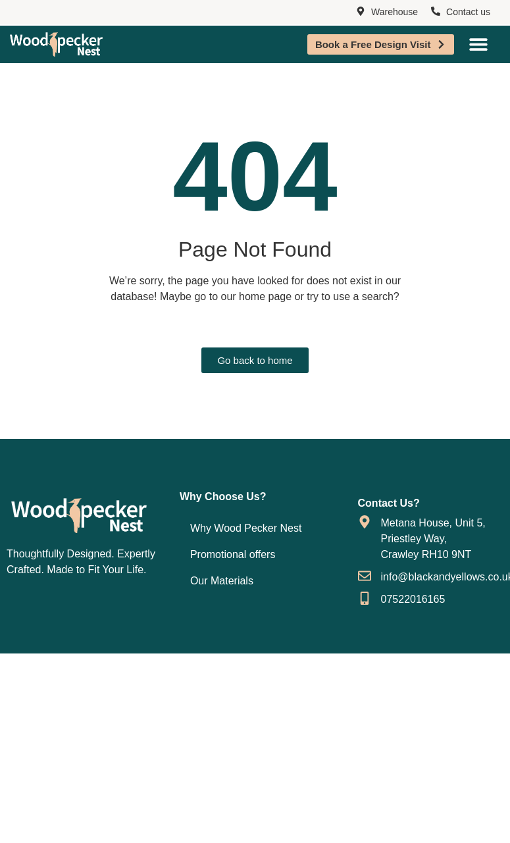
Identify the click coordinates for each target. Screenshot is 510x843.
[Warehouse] (360, 12)
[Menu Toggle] (478, 44)
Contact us (468, 12)
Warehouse (394, 12)
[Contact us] (435, 12)
